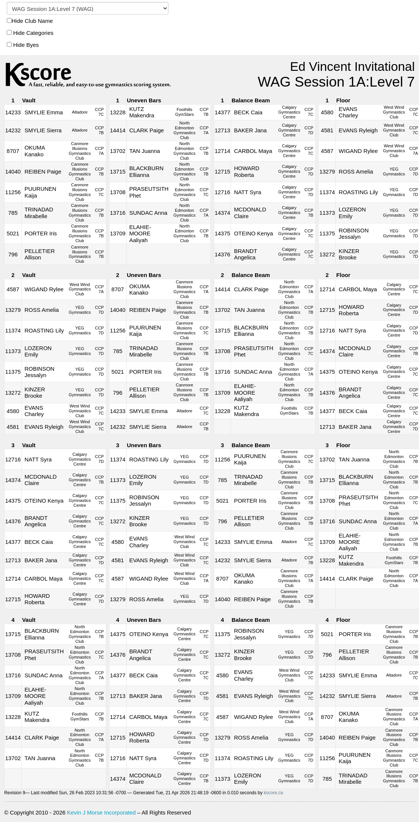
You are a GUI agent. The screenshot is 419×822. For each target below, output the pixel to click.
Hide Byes (23, 45)
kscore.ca (273, 792)
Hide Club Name (30, 21)
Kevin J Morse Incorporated (101, 812)
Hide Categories (30, 33)
